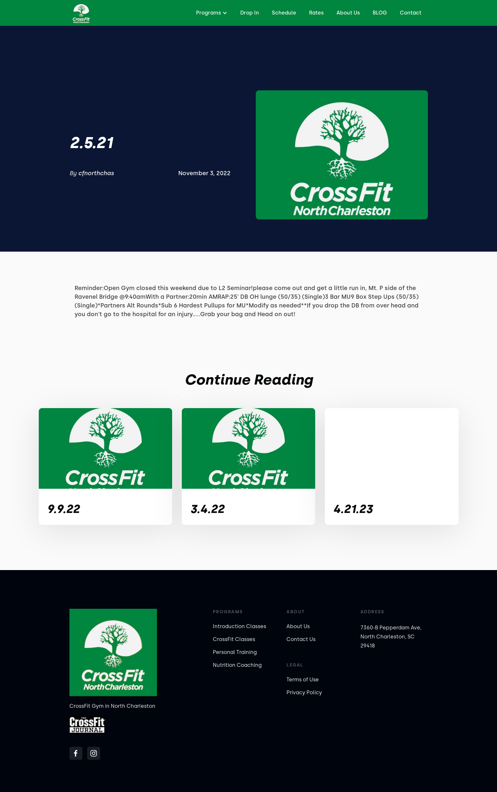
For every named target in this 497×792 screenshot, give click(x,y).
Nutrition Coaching (237, 665)
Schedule (284, 13)
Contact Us (301, 639)
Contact (410, 13)
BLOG (380, 13)
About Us (348, 13)
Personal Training (235, 652)
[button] (211, 13)
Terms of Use (302, 680)
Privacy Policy (304, 692)
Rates (316, 13)
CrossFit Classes (234, 639)
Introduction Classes (239, 626)
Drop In (249, 13)
